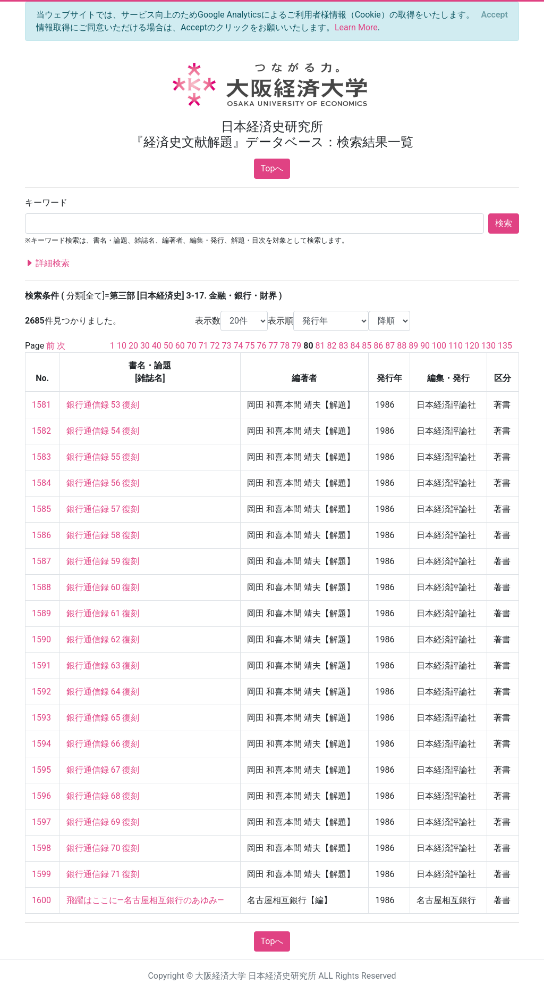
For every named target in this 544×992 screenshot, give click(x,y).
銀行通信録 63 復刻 (103, 665)
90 (425, 346)
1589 (41, 613)
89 (413, 346)
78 (285, 346)
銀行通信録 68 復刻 (103, 796)
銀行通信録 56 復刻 (103, 483)
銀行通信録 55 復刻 (103, 457)
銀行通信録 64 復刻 (103, 692)
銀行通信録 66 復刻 (103, 744)
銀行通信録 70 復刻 (103, 848)
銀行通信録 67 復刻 (103, 770)
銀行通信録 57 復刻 (103, 509)
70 (192, 346)
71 (203, 346)
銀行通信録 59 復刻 (103, 561)
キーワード (46, 202)
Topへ (272, 168)
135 (505, 346)
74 (238, 346)
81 (320, 346)
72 (215, 346)
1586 (41, 535)
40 (157, 346)
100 (439, 346)
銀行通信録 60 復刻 (103, 587)
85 (366, 346)
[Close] (494, 15)
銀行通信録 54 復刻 (103, 431)
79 (296, 346)
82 (332, 346)
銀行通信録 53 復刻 (103, 405)
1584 (41, 483)
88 (401, 346)
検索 (503, 223)
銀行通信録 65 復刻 (103, 718)
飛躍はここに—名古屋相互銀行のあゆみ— (145, 900)
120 (472, 346)
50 (168, 346)
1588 (41, 587)
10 (121, 346)
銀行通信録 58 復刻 (103, 535)
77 (273, 346)
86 (378, 346)
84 (355, 346)
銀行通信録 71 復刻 (103, 874)
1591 (41, 665)
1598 (41, 848)
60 (180, 346)
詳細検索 (47, 263)
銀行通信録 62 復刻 (103, 639)
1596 (41, 796)
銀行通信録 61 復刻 (103, 613)
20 (133, 346)
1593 (41, 718)
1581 (41, 405)
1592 (41, 692)
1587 (41, 561)
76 (261, 346)
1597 (41, 822)
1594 (41, 744)
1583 (41, 457)
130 (488, 346)
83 (343, 346)
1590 (41, 639)
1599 (41, 874)
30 (145, 346)
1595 (41, 770)
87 (390, 346)
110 (455, 346)
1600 (41, 900)
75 (249, 346)
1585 (41, 509)
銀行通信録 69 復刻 (103, 822)
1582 (41, 431)
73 (227, 346)
